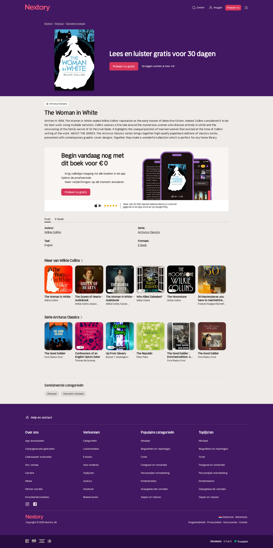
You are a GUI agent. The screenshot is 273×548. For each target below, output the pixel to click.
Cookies (243, 522)
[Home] (107, 8)
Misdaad (59, 23)
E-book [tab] (59, 219)
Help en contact (38, 417)
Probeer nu (233, 7)
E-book (142, 245)
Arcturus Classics (149, 232)
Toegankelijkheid (196, 522)
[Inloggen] (215, 7)
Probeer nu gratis (124, 66)
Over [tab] (47, 219)
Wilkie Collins (52, 232)
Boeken (48, 23)
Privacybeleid (214, 522)
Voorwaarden (230, 522)
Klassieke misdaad (75, 23)
